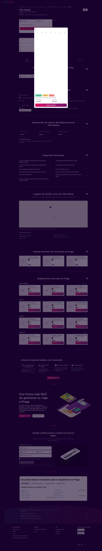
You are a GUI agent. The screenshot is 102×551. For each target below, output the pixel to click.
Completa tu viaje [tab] (61, 483)
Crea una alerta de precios (77, 369)
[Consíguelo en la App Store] (80, 533)
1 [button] (45, 33)
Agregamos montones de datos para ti (54, 516)
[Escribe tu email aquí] (37, 455)
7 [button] (42, 36)
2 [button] (59, 33)
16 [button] (48, 40)
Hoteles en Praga (62, 6)
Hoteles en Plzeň (24, 490)
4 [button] (32, 36)
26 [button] (35, 46)
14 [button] (42, 40)
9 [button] (59, 36)
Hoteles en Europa (30, 6)
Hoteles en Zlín (24, 492)
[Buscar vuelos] (2, 6)
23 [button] (48, 43)
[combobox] (37, 448)
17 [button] (29, 43)
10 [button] (29, 40)
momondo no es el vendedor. (54, 514)
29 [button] (45, 46)
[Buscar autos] (2, 11)
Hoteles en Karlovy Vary (59, 495)
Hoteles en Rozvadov (58, 492)
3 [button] (29, 36)
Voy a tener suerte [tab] (50, 483)
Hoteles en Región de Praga (52, 6)
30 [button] (48, 46)
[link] (34, 293)
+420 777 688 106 (23, 16)
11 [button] (32, 40)
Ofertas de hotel (22, 6)
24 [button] (29, 46)
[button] (2, 2)
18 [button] (32, 43)
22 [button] (45, 43)
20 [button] (39, 43)
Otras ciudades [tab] (25, 483)
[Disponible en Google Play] (80, 530)
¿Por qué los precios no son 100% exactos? (54, 518)
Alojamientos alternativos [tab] (37, 483)
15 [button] (45, 40)
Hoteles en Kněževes (25, 495)
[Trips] (2, 15)
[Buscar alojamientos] (2, 9)
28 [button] (42, 46)
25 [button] (32, 46)
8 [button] (45, 36)
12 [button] (35, 40)
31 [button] (29, 49)
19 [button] (35, 43)
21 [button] (42, 43)
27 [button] (39, 46)
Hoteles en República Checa (40, 6)
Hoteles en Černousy (25, 493)
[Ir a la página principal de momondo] (9, 2)
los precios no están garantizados (51, 509)
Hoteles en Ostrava (58, 497)
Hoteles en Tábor (57, 493)
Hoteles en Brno (57, 490)
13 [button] (39, 40)
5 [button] (69, 33)
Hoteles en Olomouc (25, 497)
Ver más (85, 283)
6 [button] (72, 33)
